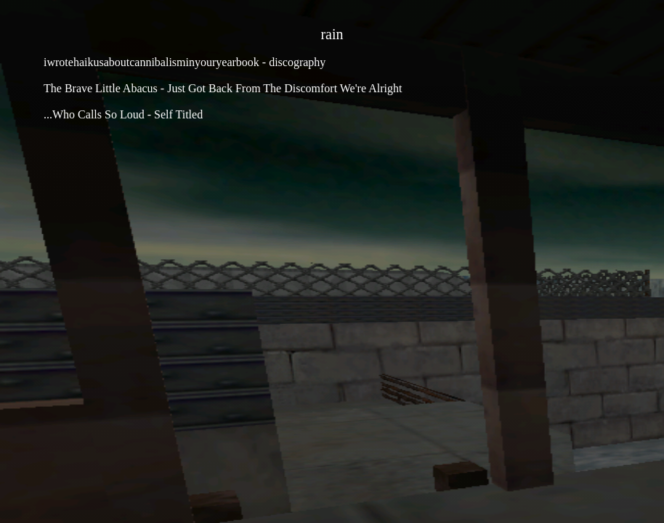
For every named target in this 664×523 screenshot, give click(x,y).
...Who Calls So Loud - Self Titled (123, 114)
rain (331, 34)
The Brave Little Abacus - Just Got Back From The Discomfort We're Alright (223, 88)
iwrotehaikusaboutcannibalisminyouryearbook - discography (184, 62)
